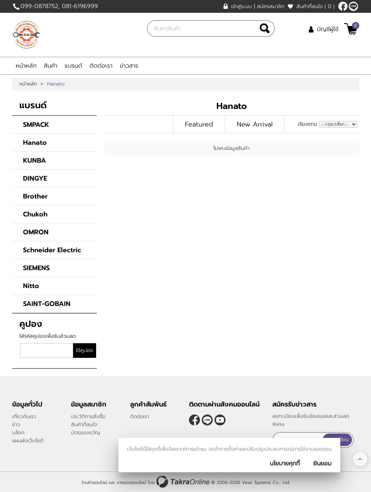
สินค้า (50, 65)
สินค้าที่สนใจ (315, 6)
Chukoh (35, 214)
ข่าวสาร (129, 65)
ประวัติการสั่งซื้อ (88, 416)
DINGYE (35, 178)
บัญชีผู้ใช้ (327, 29)
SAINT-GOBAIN (47, 304)
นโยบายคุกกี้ (285, 463)
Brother (35, 196)
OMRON (36, 232)
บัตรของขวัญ (85, 432)
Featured (199, 124)
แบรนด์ (73, 65)
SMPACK (36, 125)
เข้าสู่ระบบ (241, 6)
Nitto (31, 286)
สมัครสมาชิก (270, 6)
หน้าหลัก (26, 65)
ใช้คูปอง (84, 350)
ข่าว (16, 424)
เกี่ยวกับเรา (24, 416)
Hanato (35, 142)
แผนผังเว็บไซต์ (27, 440)
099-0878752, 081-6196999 (59, 6)
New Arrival (255, 124)
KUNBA (34, 160)
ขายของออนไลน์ (131, 482)
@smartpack (353, 6)
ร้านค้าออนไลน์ (94, 482)
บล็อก (18, 432)
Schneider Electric (52, 250)
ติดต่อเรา (101, 65)
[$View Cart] (350, 29)
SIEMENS (36, 268)
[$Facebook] (343, 6)
